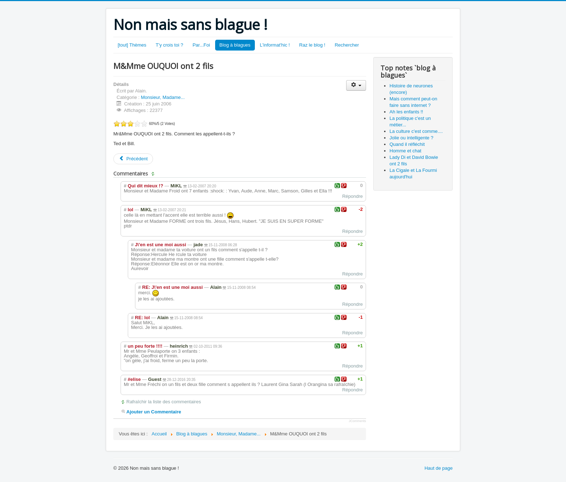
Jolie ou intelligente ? (411, 137)
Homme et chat (405, 150)
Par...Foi (201, 45)
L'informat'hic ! (275, 45)
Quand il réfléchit (407, 144)
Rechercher (347, 45)
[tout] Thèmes (132, 45)
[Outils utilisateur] (356, 85)
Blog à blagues (235, 45)
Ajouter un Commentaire (153, 411)
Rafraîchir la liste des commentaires (163, 401)
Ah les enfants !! (406, 111)
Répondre (352, 196)
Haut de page (439, 468)
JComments (357, 421)
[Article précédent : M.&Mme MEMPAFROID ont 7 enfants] (133, 158)
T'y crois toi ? (169, 45)
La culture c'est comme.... (416, 131)
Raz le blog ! (312, 45)
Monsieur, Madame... (162, 97)
